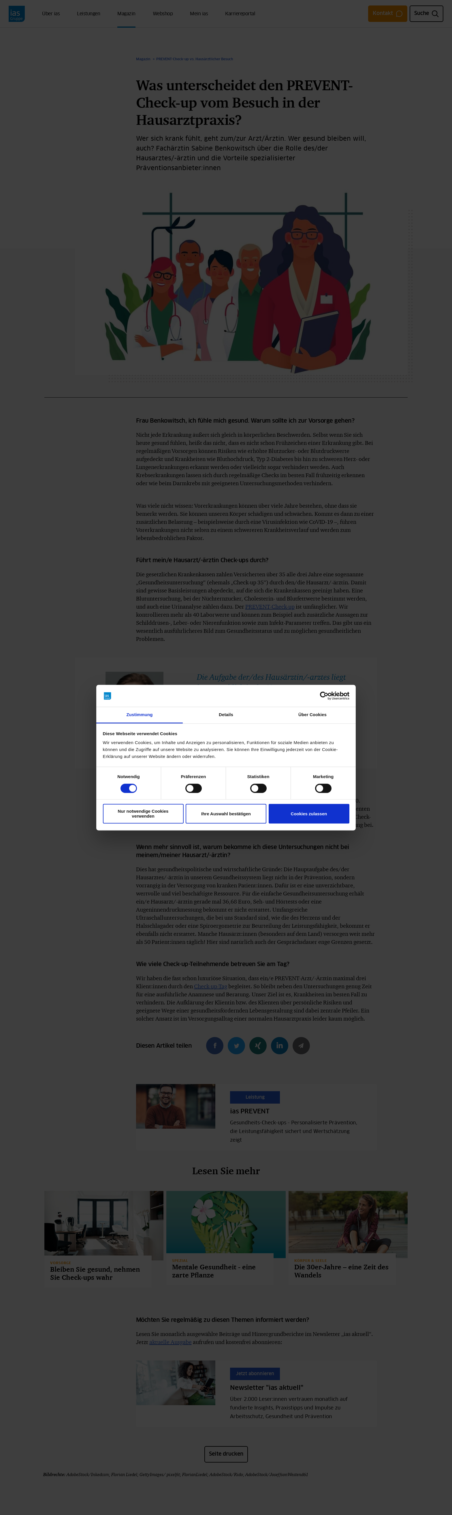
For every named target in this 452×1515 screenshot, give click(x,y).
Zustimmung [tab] (140, 714)
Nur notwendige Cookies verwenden (143, 814)
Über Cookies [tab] (312, 714)
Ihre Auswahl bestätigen (226, 813)
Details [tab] (226, 714)
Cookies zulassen (309, 813)
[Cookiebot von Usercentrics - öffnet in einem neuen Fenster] (324, 695)
